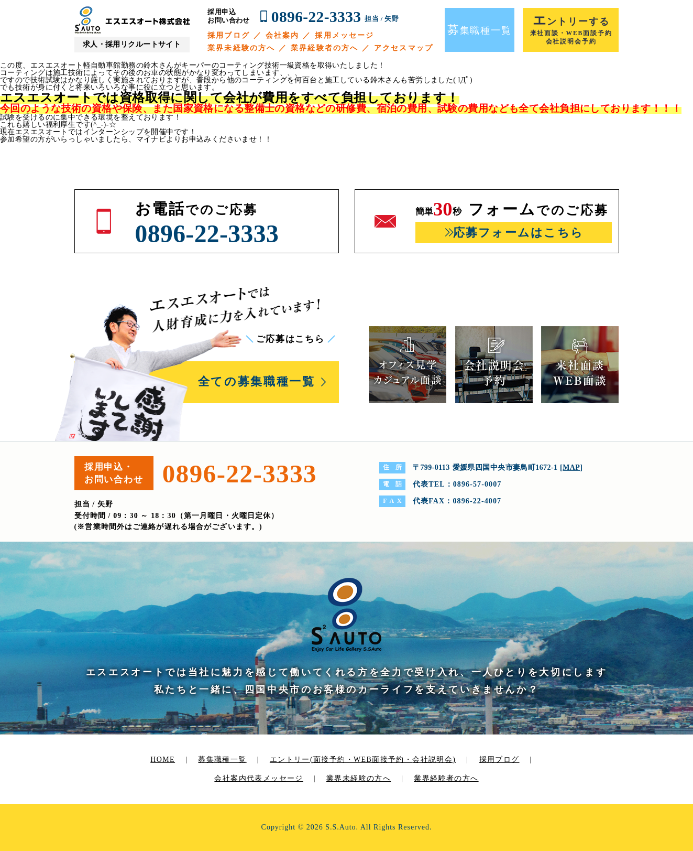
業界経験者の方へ (324, 48)
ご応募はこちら (290, 339)
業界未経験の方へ (241, 48)
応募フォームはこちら (518, 232)
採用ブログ (228, 35)
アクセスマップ (403, 48)
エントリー (363, 759)
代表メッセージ (275, 778)
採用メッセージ (344, 35)
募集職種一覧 (222, 759)
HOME (162, 759)
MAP (571, 467)
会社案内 (282, 35)
